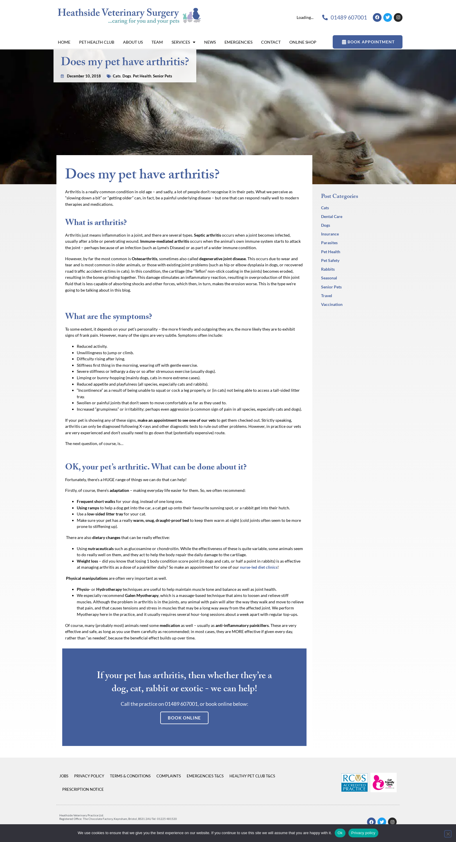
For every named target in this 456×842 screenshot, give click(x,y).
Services (183, 42)
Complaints (168, 776)
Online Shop (302, 42)
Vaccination (332, 304)
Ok (340, 833)
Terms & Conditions (130, 776)
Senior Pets (162, 67)
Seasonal (329, 277)
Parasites (329, 242)
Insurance (330, 233)
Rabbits (328, 269)
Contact (271, 42)
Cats (117, 67)
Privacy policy (363, 833)
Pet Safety (330, 260)
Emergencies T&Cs (205, 776)
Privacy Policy (89, 776)
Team (157, 42)
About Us (133, 42)
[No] (448, 834)
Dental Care (331, 216)
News (210, 42)
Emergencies (238, 42)
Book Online (184, 717)
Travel (326, 295)
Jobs (63, 776)
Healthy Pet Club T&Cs (252, 776)
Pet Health (142, 67)
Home (64, 42)
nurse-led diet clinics (258, 567)
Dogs (126, 67)
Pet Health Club (96, 42)
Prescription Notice (83, 789)
